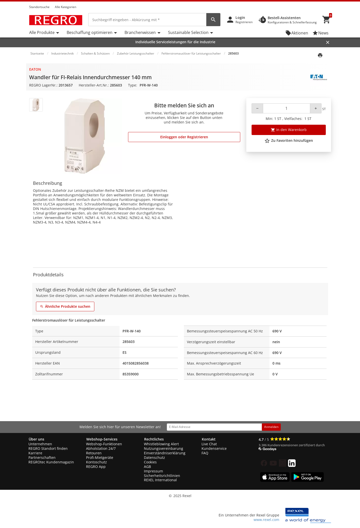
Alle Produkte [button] (42, 32)
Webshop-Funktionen (104, 444)
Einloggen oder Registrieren (184, 137)
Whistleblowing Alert (161, 444)
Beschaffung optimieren (89, 32)
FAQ (205, 453)
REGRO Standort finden (48, 448)
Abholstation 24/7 (101, 448)
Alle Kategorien (65, 7)
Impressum (153, 471)
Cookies (150, 462)
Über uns (36, 439)
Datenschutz (154, 457)
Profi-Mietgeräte (99, 457)
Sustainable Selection (188, 32)
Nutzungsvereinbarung (163, 448)
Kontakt (209, 439)
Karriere (35, 453)
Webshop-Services (101, 439)
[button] (329, 2)
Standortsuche (39, 7)
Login (240, 17)
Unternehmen (40, 444)
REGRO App (96, 466)
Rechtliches (154, 439)
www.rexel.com (266, 519)
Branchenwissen (140, 32)
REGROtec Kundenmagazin (51, 462)
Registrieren (244, 22)
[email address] (214, 426)
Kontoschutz (96, 462)
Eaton (35, 69)
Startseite (37, 53)
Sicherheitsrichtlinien (162, 475)
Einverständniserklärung (164, 453)
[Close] (327, 42)
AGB (147, 466)
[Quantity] (286, 108)
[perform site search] (213, 19)
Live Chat (209, 444)
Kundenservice (214, 448)
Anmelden (271, 427)
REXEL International (160, 479)
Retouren (94, 453)
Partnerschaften (42, 457)
